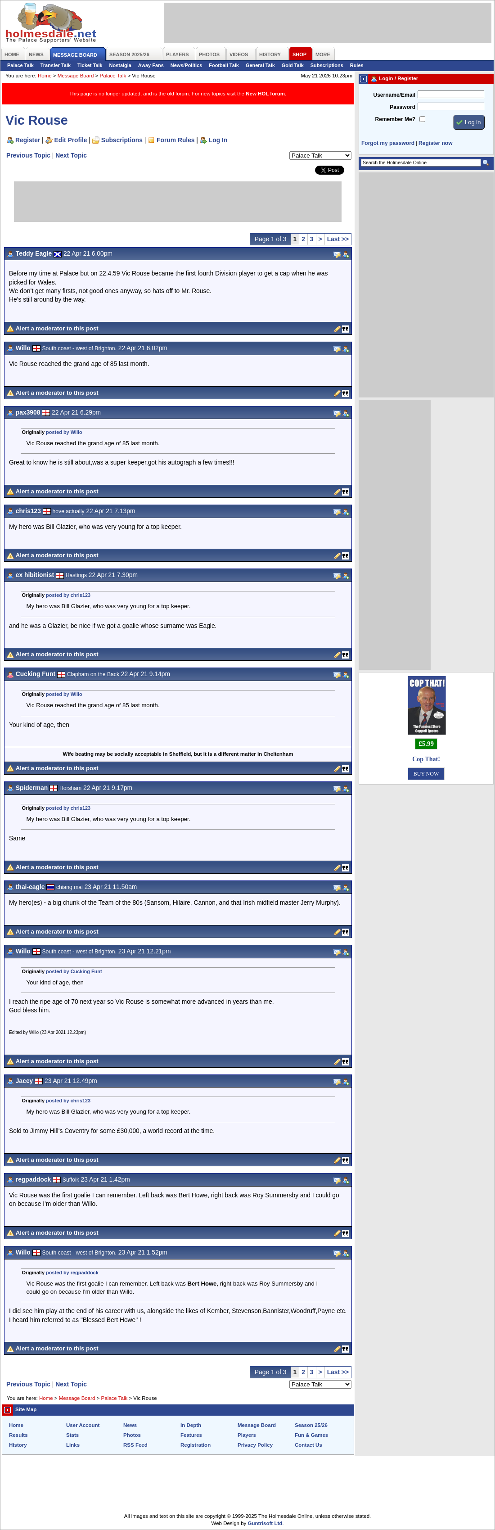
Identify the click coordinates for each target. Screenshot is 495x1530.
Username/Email (394, 95)
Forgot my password (387, 143)
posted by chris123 (68, 595)
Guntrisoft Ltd (265, 1523)
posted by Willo (64, 432)
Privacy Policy (255, 1445)
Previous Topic (28, 155)
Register (27, 140)
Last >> (338, 239)
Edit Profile (70, 140)
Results (18, 1435)
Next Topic (71, 155)
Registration (195, 1445)
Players (247, 1435)
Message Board (76, 75)
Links (73, 1445)
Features (191, 1435)
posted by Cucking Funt (74, 971)
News (130, 1425)
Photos (132, 1435)
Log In (218, 140)
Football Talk (224, 65)
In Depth (190, 1425)
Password (402, 107)
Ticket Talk (90, 65)
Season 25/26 (311, 1425)
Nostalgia (120, 65)
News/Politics (186, 65)
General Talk (260, 65)
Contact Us (308, 1445)
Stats (72, 1435)
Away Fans (151, 65)
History (18, 1445)
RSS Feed (135, 1445)
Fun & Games (311, 1435)
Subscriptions (326, 65)
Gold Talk (293, 65)
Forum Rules (175, 140)
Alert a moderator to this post (57, 328)
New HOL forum (265, 93)
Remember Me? (395, 119)
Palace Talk (20, 65)
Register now (435, 143)
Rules (357, 65)
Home (45, 75)
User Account (82, 1425)
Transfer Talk (55, 65)
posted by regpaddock (72, 1272)
